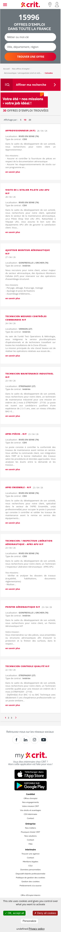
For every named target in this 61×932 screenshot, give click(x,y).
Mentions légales (30, 861)
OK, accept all (14, 913)
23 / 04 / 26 (10, 380)
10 (25, 119)
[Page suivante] (16, 716)
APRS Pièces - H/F (16, 433)
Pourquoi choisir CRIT (30, 832)
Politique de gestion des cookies (30, 877)
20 (30, 119)
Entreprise (31, 824)
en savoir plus (12, 171)
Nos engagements (30, 802)
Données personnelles (30, 869)
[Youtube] (44, 740)
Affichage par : (11, 119)
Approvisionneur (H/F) (20, 130)
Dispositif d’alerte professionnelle (30, 874)
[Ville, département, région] (30, 47)
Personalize (29, 921)
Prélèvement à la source (30, 885)
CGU (30, 866)
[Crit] (25, 740)
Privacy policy (37, 928)
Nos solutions (30, 836)
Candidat (30, 794)
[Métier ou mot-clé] (30, 37)
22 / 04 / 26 (10, 669)
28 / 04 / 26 (42, 130)
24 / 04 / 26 (10, 323)
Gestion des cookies (30, 881)
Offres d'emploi (30, 798)
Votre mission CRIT (30, 806)
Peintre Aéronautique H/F (22, 606)
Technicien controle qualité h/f (27, 666)
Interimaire (30, 849)
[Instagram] (34, 740)
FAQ (30, 844)
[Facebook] (16, 740)
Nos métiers (30, 828)
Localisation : (22, 136)
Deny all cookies (45, 913)
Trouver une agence (30, 854)
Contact (30, 818)
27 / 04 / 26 (10, 257)
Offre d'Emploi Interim (30, 895)
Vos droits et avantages (30, 810)
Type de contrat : (16, 139)
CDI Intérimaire (30, 814)
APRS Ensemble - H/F (18, 487)
